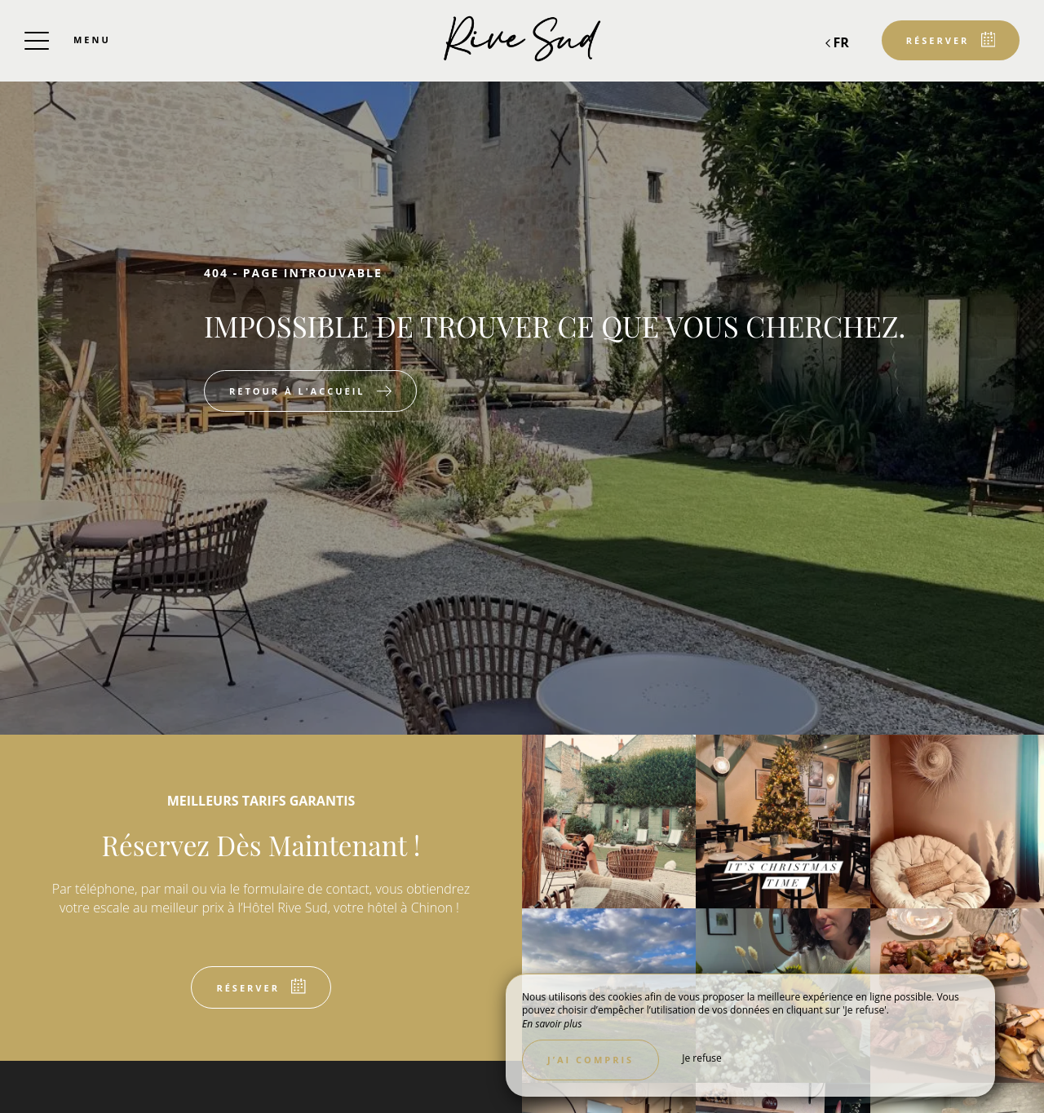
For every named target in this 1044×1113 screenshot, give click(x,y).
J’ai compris (590, 1059)
